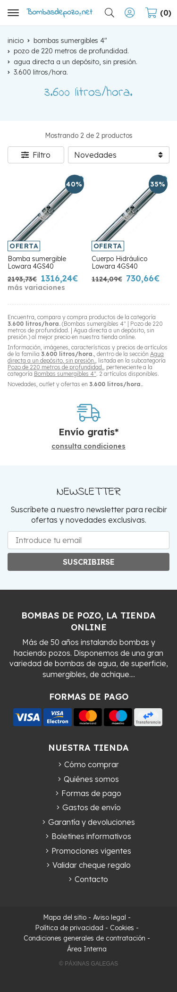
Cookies (122, 928)
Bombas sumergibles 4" (65, 373)
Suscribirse (89, 562)
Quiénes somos (91, 779)
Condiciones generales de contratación (84, 938)
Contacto (91, 879)
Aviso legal (109, 917)
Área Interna (87, 949)
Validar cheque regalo (91, 865)
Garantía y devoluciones (91, 822)
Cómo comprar (91, 764)
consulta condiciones (88, 446)
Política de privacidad (69, 928)
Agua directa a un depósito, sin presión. (86, 357)
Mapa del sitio (64, 917)
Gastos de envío (91, 807)
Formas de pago (91, 793)
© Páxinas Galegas (88, 963)
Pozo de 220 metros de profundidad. (55, 367)
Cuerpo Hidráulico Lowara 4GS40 (119, 262)
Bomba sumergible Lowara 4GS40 (37, 262)
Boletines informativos (91, 836)
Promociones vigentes (91, 851)
